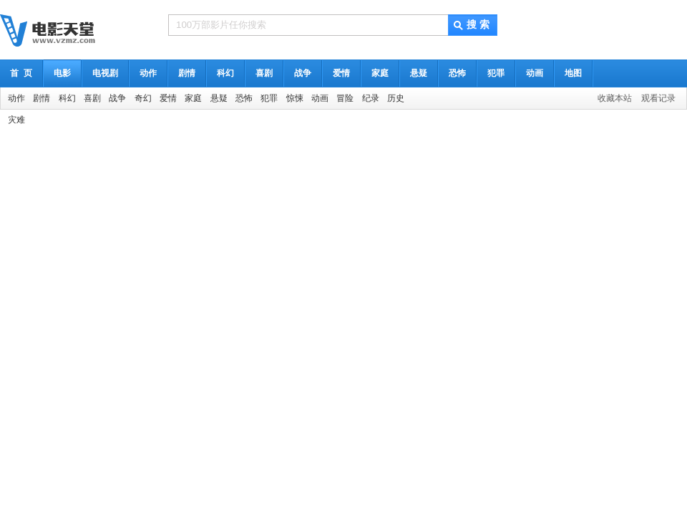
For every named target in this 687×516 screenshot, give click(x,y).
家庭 (380, 73)
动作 (148, 73)
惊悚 (294, 98)
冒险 (345, 98)
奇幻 (143, 98)
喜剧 (264, 73)
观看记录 (658, 98)
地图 (573, 73)
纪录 (370, 98)
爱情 (341, 73)
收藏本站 (615, 98)
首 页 (21, 73)
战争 (302, 73)
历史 (395, 98)
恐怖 (457, 73)
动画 (534, 73)
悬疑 (418, 73)
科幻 (225, 73)
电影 (62, 73)
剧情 (186, 73)
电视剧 (105, 73)
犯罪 (496, 73)
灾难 (16, 120)
